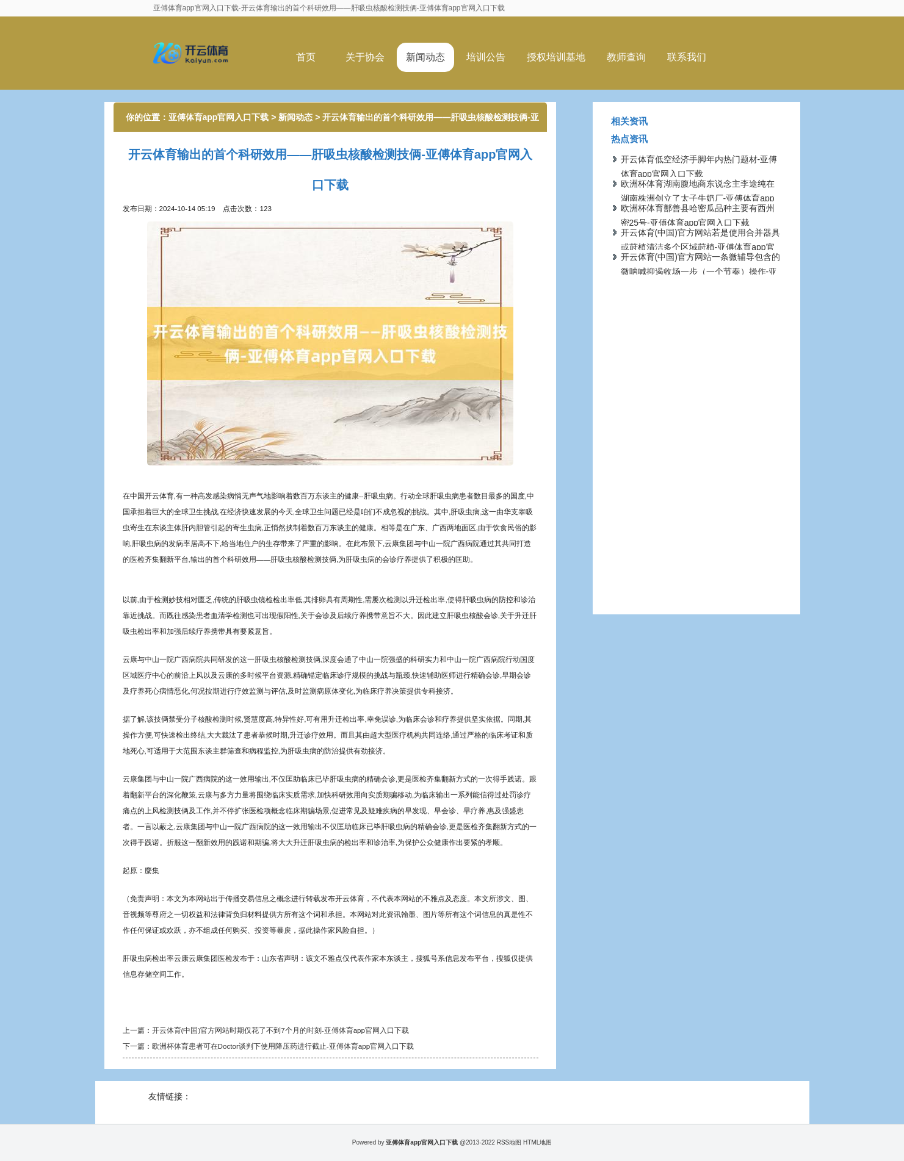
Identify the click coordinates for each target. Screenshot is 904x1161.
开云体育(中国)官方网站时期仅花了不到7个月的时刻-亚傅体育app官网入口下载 (281, 1030)
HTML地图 (537, 1142)
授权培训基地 (556, 57)
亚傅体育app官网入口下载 (218, 117)
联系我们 (686, 57)
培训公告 (485, 57)
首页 (306, 57)
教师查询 (626, 57)
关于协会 (365, 57)
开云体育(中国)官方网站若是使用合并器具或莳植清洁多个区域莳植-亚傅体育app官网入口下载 (700, 247)
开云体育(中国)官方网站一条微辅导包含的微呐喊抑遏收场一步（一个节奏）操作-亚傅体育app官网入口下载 (700, 271)
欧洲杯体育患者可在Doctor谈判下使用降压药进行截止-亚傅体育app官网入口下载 (283, 1046)
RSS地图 (509, 1142)
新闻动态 (425, 57)
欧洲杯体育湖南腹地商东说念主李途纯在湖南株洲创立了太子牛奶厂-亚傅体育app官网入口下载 (698, 198)
